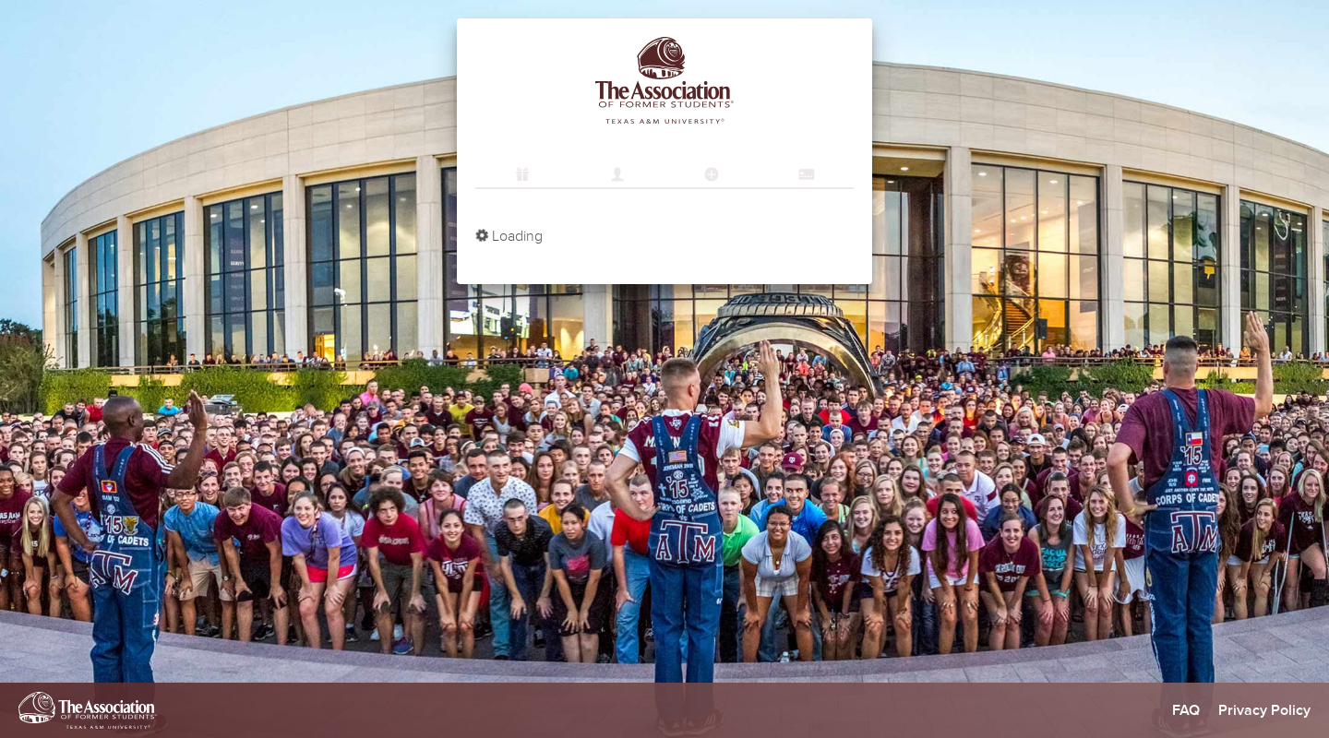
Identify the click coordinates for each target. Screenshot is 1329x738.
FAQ (1186, 710)
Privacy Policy (1264, 710)
